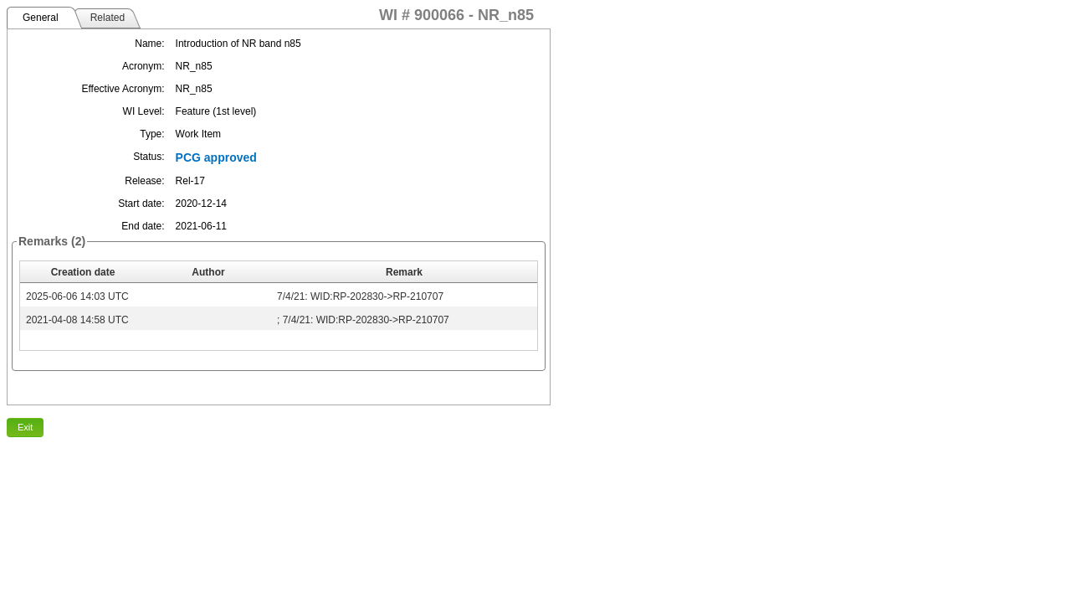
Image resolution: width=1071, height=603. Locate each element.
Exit (25, 427)
